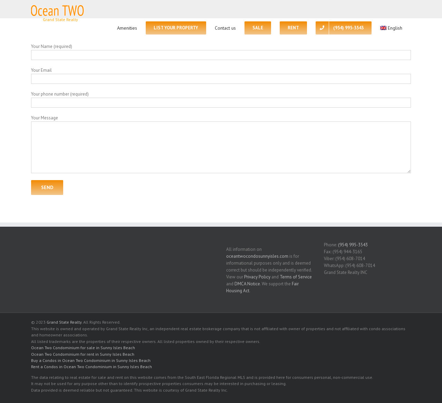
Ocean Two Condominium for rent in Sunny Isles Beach (82, 354)
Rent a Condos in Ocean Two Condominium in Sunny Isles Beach (91, 366)
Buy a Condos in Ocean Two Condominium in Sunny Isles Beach (91, 360)
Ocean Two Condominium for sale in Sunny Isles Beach (83, 347)
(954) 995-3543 (353, 245)
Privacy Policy (257, 277)
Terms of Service (296, 277)
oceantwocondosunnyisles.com (257, 256)
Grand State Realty (64, 322)
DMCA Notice (247, 284)
